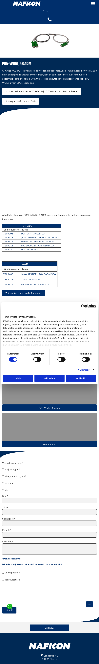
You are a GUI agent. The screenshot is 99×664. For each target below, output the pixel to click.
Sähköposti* (8, 518)
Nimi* (5, 495)
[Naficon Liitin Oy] (26, 140)
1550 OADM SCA (30, 279)
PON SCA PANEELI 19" (33, 233)
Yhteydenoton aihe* (12, 463)
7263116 (8, 237)
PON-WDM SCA (29, 249)
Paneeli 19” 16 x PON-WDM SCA (38, 241)
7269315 (8, 245)
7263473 (8, 284)
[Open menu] (93, 3)
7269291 (8, 233)
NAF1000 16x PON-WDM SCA (37, 245)
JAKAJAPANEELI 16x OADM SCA (38, 274)
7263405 (8, 274)
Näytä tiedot (84, 369)
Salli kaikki (80, 378)
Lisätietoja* (8, 541)
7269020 (8, 249)
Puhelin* (6, 530)
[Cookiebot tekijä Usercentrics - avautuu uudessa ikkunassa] (83, 306)
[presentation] (14, 594)
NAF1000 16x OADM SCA (35, 284)
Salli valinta (49, 378)
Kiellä (18, 378)
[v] (49, 427)
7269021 (8, 279)
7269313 (8, 241)
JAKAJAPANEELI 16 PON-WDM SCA (40, 237)
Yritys (5, 507)
